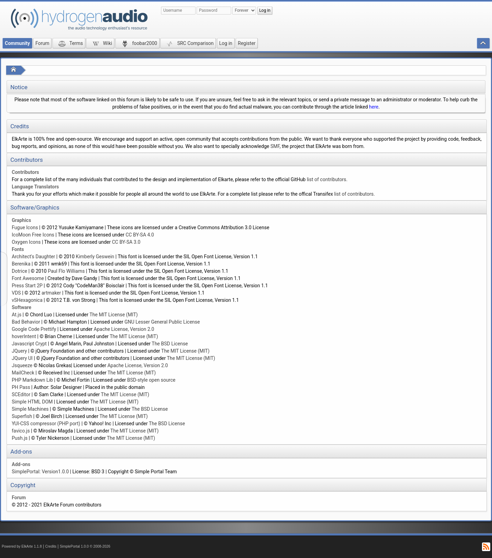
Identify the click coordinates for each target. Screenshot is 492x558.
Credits (51, 546)
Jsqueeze (22, 365)
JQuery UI (22, 358)
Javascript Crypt (29, 343)
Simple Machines (30, 409)
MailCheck (23, 372)
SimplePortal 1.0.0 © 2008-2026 (85, 546)
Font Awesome (28, 278)
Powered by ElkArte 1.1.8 (22, 546)
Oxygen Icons (26, 242)
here (373, 107)
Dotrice (19, 271)
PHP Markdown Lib (32, 380)
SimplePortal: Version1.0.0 (40, 471)
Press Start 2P (27, 285)
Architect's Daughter (33, 256)
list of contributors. (327, 179)
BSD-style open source (151, 380)
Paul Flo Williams (66, 271)
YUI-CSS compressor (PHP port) (46, 423)
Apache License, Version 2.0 (124, 329)
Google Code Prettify (34, 329)
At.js (16, 314)
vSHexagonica (27, 300)
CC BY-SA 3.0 (126, 242)
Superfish (22, 416)
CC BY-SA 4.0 (139, 235)
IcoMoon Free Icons (33, 235)
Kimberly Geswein (95, 256)
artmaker (51, 293)
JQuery (19, 351)
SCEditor (21, 394)
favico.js (21, 431)
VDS (16, 293)
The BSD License (170, 343)
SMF (275, 146)
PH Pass (21, 387)
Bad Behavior (26, 322)
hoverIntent (24, 336)
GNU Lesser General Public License (162, 322)
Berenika (21, 264)
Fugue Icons (25, 227)
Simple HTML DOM (32, 401)
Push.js (20, 438)
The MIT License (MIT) (113, 314)
